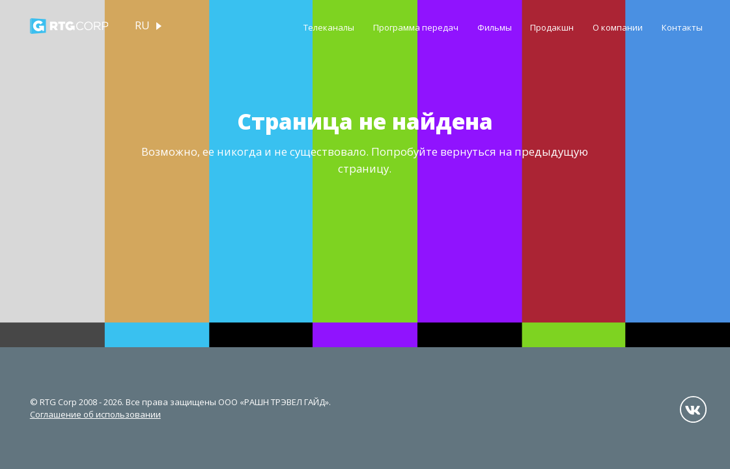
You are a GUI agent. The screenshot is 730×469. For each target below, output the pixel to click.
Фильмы (494, 27)
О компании (618, 27)
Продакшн (552, 27)
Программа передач (415, 27)
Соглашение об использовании (95, 414)
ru (142, 25)
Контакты (682, 27)
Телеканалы (328, 27)
